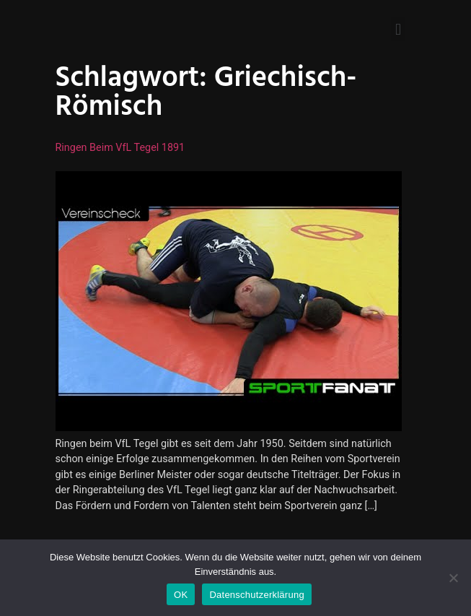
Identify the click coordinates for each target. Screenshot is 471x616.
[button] (398, 29)
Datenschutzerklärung (256, 594)
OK (181, 594)
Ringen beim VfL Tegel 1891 (120, 148)
